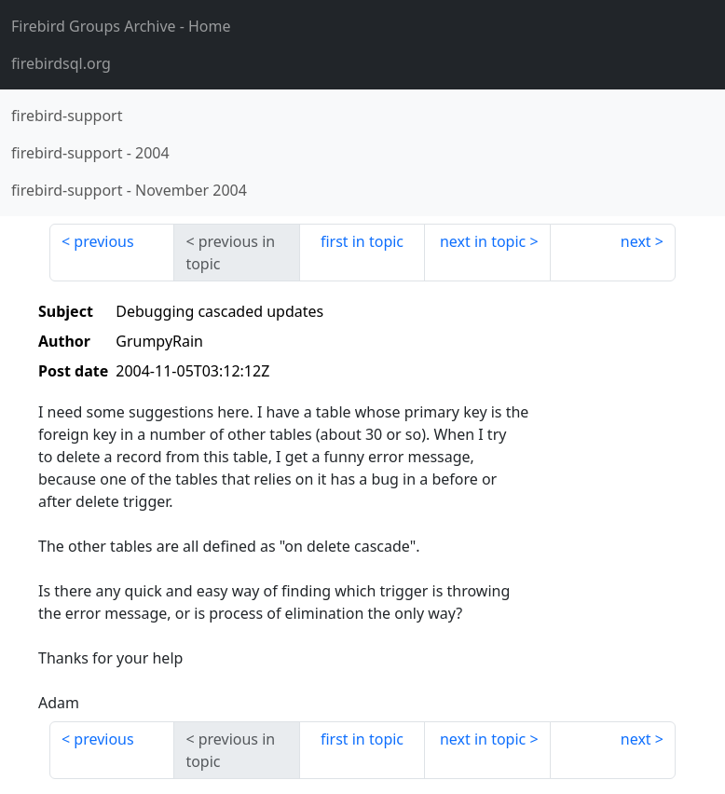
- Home (121, 26)
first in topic (362, 241)
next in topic (483, 241)
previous (103, 241)
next (636, 241)
